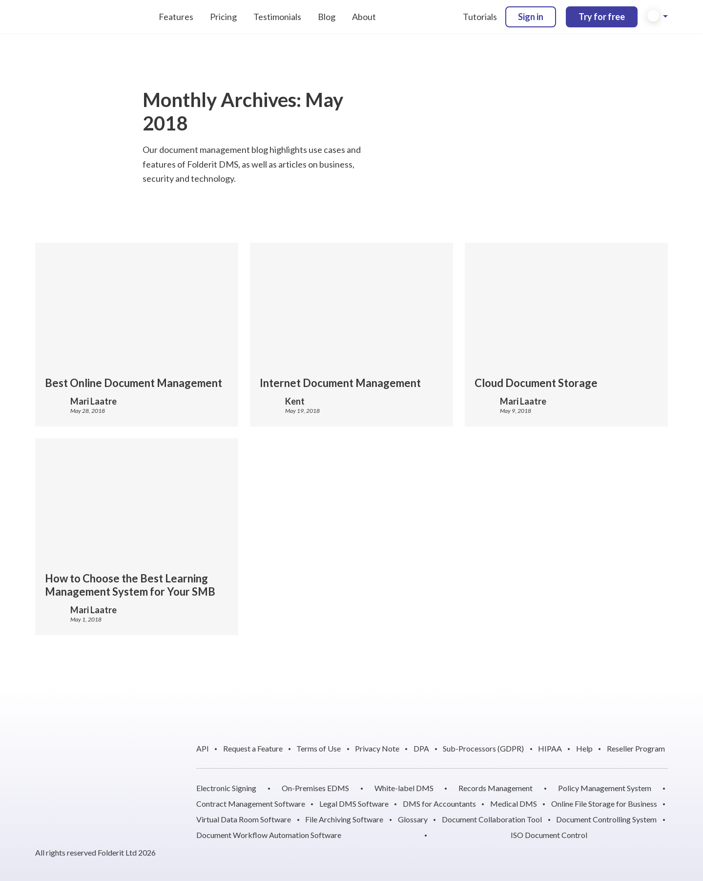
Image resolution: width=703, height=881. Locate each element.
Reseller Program (636, 748)
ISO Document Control (549, 834)
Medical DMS (513, 803)
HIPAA (550, 748)
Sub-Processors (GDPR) (483, 748)
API (202, 748)
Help (584, 748)
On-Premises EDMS (315, 788)
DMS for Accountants (439, 803)
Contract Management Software (250, 803)
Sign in (530, 16)
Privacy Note (377, 748)
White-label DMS (404, 788)
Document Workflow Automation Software (268, 834)
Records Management (495, 788)
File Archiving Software (344, 819)
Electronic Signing (226, 788)
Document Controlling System (606, 819)
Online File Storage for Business (604, 803)
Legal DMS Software (354, 803)
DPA (421, 748)
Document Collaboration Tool (492, 819)
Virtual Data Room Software (243, 819)
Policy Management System (604, 788)
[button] (657, 16)
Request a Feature (253, 748)
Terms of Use (318, 748)
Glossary (413, 819)
